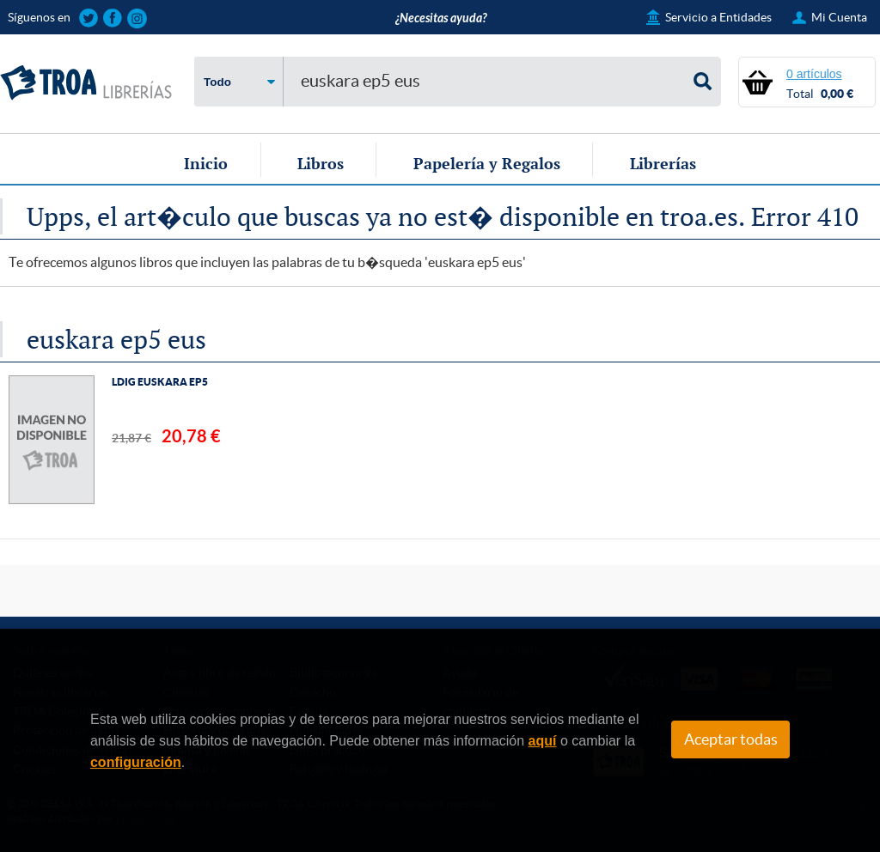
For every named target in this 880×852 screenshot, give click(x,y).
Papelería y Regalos (486, 163)
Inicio (206, 163)
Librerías (663, 163)
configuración (135, 762)
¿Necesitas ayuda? (440, 18)
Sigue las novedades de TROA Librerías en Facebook (113, 18)
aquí (543, 740)
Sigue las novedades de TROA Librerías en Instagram (137, 18)
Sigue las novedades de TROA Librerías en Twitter (89, 18)
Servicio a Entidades (718, 17)
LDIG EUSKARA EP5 (160, 381)
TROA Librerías (86, 83)
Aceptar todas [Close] (731, 739)
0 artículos (814, 74)
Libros (320, 163)
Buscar (703, 81)
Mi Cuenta (839, 17)
